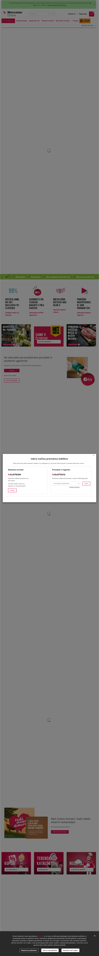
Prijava (12, 490)
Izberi (86, 484)
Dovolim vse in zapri (70, 950)
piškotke (41, 936)
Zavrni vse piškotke (50, 950)
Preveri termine (74, 487)
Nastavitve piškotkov (29, 950)
